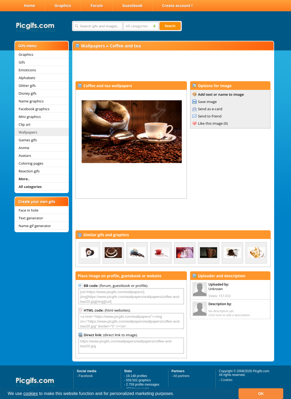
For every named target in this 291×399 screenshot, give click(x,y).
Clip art (25, 124)
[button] (176, 394)
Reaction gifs (29, 171)
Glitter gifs (27, 85)
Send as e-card (210, 108)
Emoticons (27, 70)
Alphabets (27, 77)
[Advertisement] (172, 66)
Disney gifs (28, 93)
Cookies (226, 380)
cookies (30, 393)
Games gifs (28, 140)
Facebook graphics (34, 108)
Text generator (31, 218)
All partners (181, 376)
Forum (96, 5)
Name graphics (31, 101)
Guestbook (132, 5)
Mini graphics (30, 116)
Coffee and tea (125, 46)
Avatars (25, 155)
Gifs (22, 62)
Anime (24, 147)
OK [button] (261, 393)
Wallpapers (28, 132)
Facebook (86, 376)
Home (29, 5)
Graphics (63, 5)
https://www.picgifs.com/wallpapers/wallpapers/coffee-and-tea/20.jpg (131, 346)
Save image (207, 101)
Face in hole (29, 210)
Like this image (210, 123)
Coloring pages (31, 163)
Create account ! (177, 5)
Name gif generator (35, 225)
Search (170, 26)
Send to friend (210, 116)
